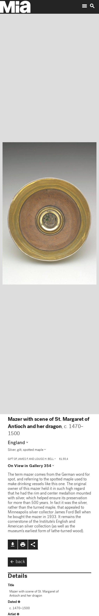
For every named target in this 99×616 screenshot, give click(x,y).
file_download (13, 544)
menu (84, 6)
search (92, 6)
